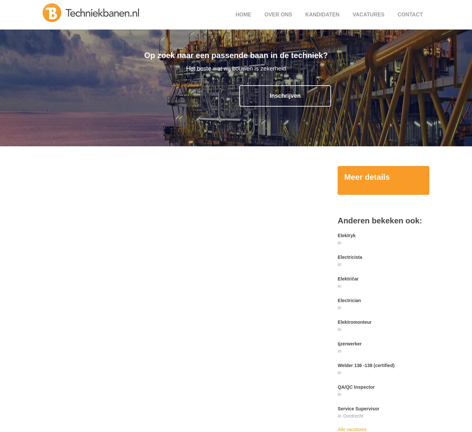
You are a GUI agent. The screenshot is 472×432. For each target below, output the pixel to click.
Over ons (278, 14)
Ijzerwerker (350, 343)
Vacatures (368, 14)
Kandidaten (322, 14)
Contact (410, 14)
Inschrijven (285, 96)
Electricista (350, 257)
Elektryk (346, 235)
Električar (348, 278)
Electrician (349, 300)
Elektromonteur (354, 322)
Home (243, 14)
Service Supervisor (358, 408)
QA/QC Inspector (356, 387)
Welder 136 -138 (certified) (366, 365)
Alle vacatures (186, 84)
